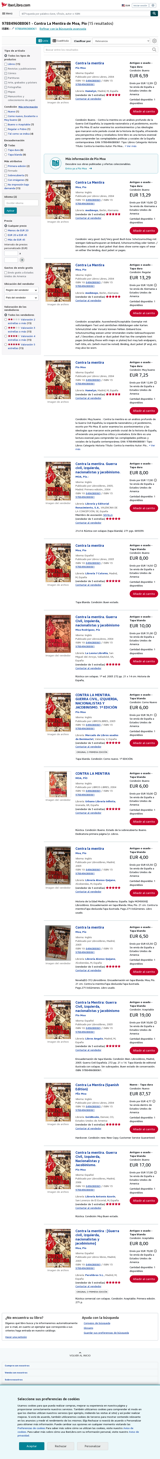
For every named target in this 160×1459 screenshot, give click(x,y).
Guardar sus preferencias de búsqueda (106, 1366)
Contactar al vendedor (88, 98)
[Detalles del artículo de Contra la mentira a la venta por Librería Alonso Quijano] (58, 887)
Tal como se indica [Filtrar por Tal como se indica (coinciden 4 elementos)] (18, 133)
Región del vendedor (17, 290)
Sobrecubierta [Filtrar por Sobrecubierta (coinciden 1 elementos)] (16, 175)
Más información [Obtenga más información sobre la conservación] (27, 106)
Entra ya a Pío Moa (79, 173)
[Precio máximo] (11, 260)
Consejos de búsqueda (97, 1356)
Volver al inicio (80, 1388)
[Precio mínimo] (11, 253)
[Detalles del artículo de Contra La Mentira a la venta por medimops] (58, 204)
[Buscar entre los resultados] (101, 50)
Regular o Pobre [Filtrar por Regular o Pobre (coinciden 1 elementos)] (17, 129)
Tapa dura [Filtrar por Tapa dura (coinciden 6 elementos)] (13, 149)
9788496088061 (26, 28)
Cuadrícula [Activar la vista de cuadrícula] (61, 41)
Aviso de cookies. (97, 1431)
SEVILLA (108, 529)
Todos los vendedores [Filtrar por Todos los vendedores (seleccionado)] (21, 314)
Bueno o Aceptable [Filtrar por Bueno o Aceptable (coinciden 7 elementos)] (19, 124)
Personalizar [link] (92, 1446)
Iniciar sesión (140, 5)
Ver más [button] (130, 150)
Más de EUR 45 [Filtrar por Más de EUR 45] (15, 239)
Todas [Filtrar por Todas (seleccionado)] (10, 145)
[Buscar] (154, 13)
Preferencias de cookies (121, 1428)
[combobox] (84, 13)
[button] (154, 50)
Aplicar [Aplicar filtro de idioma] (11, 210)
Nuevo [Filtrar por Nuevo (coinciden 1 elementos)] (11, 111)
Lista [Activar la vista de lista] (43, 41)
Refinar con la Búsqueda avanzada (63, 28)
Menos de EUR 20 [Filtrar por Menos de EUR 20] (17, 230)
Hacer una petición (16, 1370)
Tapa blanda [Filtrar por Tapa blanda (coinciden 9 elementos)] (15, 154)
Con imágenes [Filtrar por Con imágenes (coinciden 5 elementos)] (16, 179)
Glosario (88, 1361)
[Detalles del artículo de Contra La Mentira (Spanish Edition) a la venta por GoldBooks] (58, 1135)
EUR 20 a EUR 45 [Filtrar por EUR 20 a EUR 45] (17, 234)
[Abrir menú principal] (8, 13)
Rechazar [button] (60, 1446)
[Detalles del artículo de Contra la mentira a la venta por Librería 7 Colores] (58, 576)
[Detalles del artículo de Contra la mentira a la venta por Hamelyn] (58, 80)
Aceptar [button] (31, 1446)
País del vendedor (16, 297)
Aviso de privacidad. (95, 1435)
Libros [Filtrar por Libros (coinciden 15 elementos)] (12, 63)
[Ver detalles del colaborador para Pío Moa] (80, 67)
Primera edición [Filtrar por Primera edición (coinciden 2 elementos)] (17, 166)
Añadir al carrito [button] (144, 115)
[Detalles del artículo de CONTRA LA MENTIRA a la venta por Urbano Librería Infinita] (58, 802)
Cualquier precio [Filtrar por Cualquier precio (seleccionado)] (16, 225)
